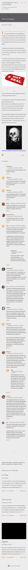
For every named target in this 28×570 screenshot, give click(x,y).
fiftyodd (8, 351)
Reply (8, 174)
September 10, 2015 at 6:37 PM (15, 216)
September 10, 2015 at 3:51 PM (15, 179)
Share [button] (22, 155)
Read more (23, 490)
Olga (12, 370)
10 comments (10, 490)
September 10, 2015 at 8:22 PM (17, 225)
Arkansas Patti (10, 214)
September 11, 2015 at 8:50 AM (17, 286)
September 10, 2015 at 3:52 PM (15, 192)
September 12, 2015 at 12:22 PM (15, 325)
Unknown (8, 177)
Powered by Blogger (14, 566)
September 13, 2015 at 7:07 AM (15, 353)
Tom (7, 286)
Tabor (7, 203)
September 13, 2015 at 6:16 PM (16, 422)
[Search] (22, 3)
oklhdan (8, 307)
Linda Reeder (9, 268)
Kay (7, 422)
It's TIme (5, 475)
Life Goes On (6, 499)
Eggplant (5, 541)
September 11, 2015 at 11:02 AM (15, 309)
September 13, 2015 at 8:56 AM (15, 397)
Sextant (8, 396)
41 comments (10, 515)
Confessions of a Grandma (10, 3)
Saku (7, 225)
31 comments (10, 557)
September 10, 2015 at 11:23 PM (15, 270)
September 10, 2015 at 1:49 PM (15, 167)
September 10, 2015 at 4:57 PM (17, 203)
